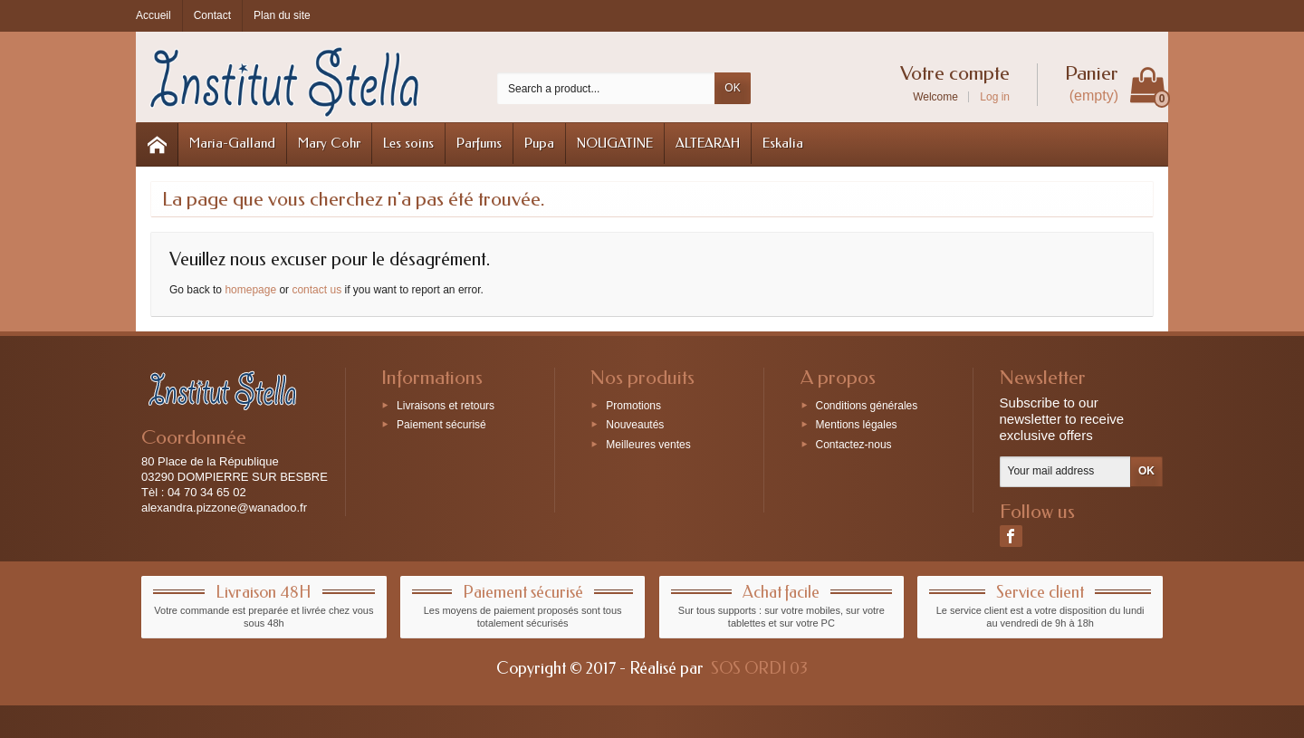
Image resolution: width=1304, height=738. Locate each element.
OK (732, 87)
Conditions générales (867, 404)
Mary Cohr (329, 143)
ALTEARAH (708, 143)
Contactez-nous (854, 444)
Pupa (539, 143)
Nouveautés (635, 424)
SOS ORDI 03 (759, 668)
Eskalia (782, 143)
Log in (995, 96)
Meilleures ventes (648, 444)
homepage (250, 289)
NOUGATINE (615, 143)
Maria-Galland (232, 143)
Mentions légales (856, 424)
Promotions (633, 404)
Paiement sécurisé (441, 424)
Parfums (479, 143)
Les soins (408, 143)
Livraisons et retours (445, 404)
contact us (316, 289)
